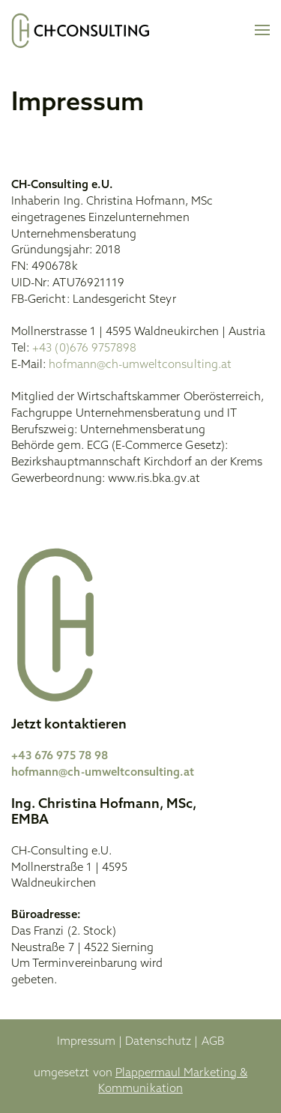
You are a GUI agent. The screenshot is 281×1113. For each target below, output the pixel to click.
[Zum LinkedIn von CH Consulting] (241, 892)
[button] (262, 30)
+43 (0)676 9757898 (84, 349)
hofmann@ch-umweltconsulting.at (140, 365)
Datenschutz (158, 1042)
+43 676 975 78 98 (59, 756)
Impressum (86, 1042)
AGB (213, 1042)
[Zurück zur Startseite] (80, 30)
